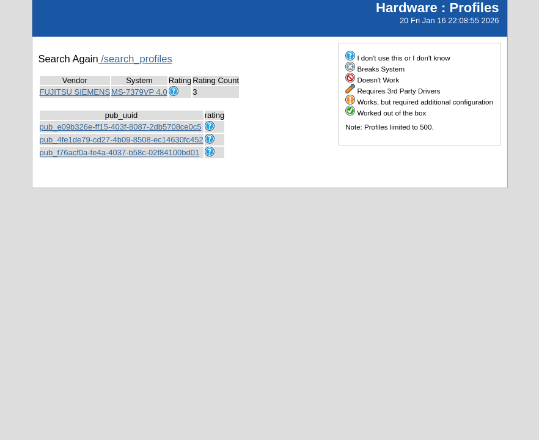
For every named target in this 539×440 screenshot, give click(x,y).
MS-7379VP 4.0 (139, 92)
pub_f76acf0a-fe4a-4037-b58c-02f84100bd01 (120, 152)
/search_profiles (135, 58)
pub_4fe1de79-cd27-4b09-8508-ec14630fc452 (122, 139)
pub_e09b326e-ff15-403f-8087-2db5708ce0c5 (121, 126)
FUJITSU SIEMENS (75, 92)
